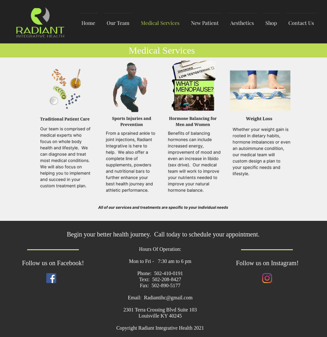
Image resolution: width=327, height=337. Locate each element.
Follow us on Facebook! (53, 262)
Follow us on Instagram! (267, 262)
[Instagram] (267, 278)
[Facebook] (51, 278)
